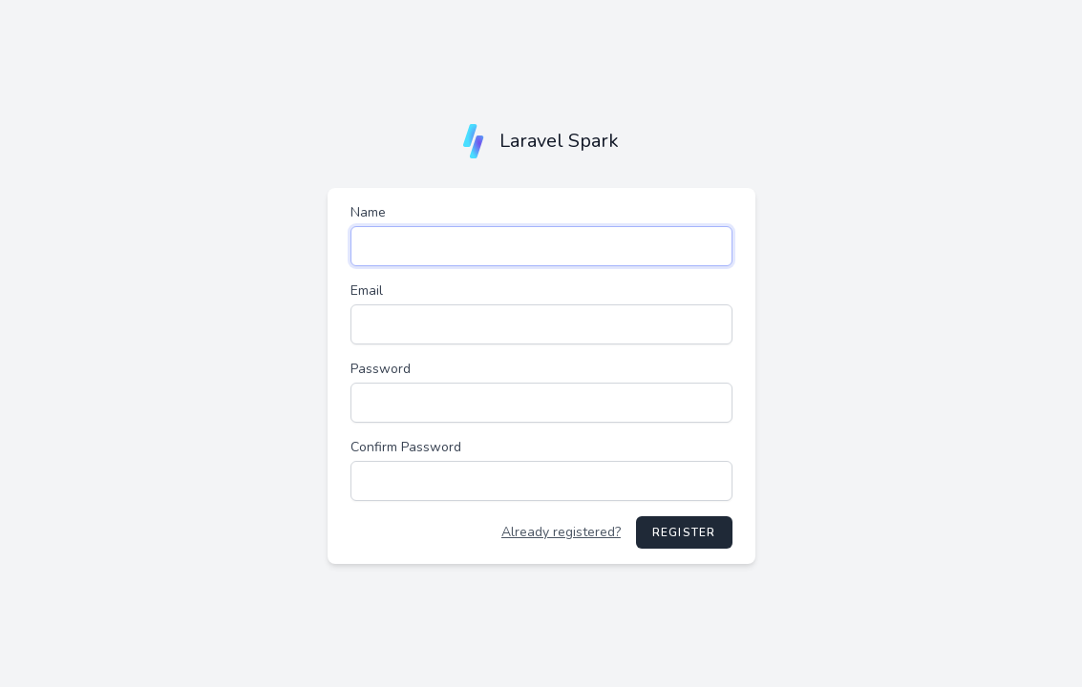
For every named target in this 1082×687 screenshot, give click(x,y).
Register (684, 532)
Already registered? (561, 532)
